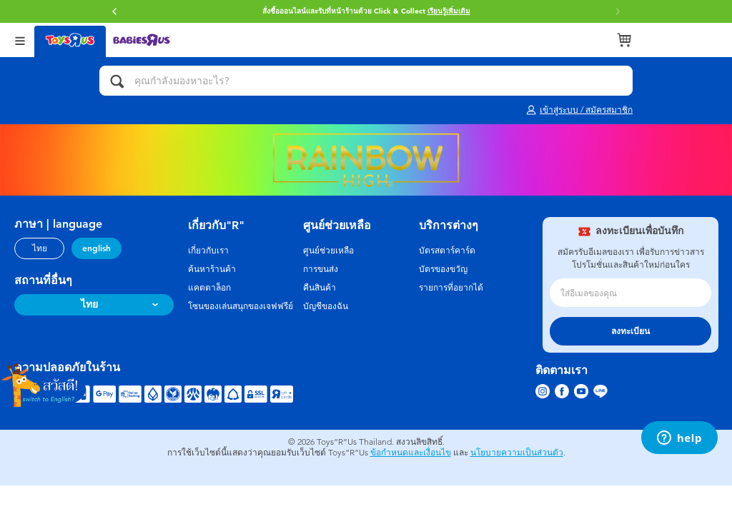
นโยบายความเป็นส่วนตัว (516, 453)
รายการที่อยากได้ (451, 288)
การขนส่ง (320, 269)
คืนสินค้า (319, 288)
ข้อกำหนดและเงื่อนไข (410, 453)
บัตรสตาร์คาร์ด (447, 251)
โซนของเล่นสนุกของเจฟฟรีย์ (240, 306)
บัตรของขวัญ (443, 269)
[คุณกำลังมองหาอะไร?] (366, 80)
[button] (114, 11)
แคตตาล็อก (209, 288)
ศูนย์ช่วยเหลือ (328, 251)
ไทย (39, 248)
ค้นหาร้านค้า (212, 269)
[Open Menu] (20, 40)
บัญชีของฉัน (325, 306)
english (96, 248)
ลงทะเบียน (630, 331)
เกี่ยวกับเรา (208, 251)
